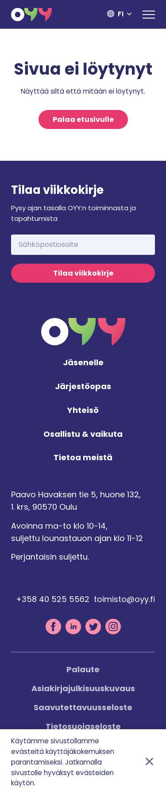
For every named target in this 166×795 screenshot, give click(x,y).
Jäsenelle (83, 363)
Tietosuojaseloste (83, 726)
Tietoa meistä (83, 458)
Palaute (83, 669)
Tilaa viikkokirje (83, 273)
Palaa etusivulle (83, 119)
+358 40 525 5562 (52, 599)
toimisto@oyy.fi (124, 599)
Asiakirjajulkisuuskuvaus (83, 688)
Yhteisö (83, 410)
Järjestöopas (83, 386)
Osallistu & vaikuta (83, 434)
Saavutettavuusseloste (83, 707)
